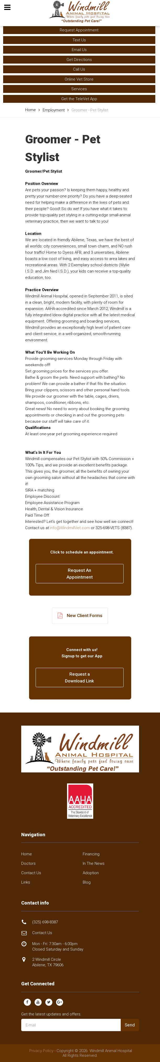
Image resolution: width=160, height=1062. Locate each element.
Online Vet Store (79, 79)
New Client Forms (80, 615)
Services (79, 89)
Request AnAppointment (80, 574)
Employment (54, 110)
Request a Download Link (79, 677)
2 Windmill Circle (47, 962)
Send (130, 1024)
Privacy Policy (41, 1050)
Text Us (79, 40)
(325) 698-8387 (45, 922)
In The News (93, 863)
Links (25, 882)
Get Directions (79, 59)
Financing (91, 854)
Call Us (79, 69)
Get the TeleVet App (79, 99)
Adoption (91, 873)
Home (30, 110)
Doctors (28, 863)
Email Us (79, 49)
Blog (87, 882)
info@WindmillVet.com (70, 528)
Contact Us (31, 873)
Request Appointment (79, 30)
